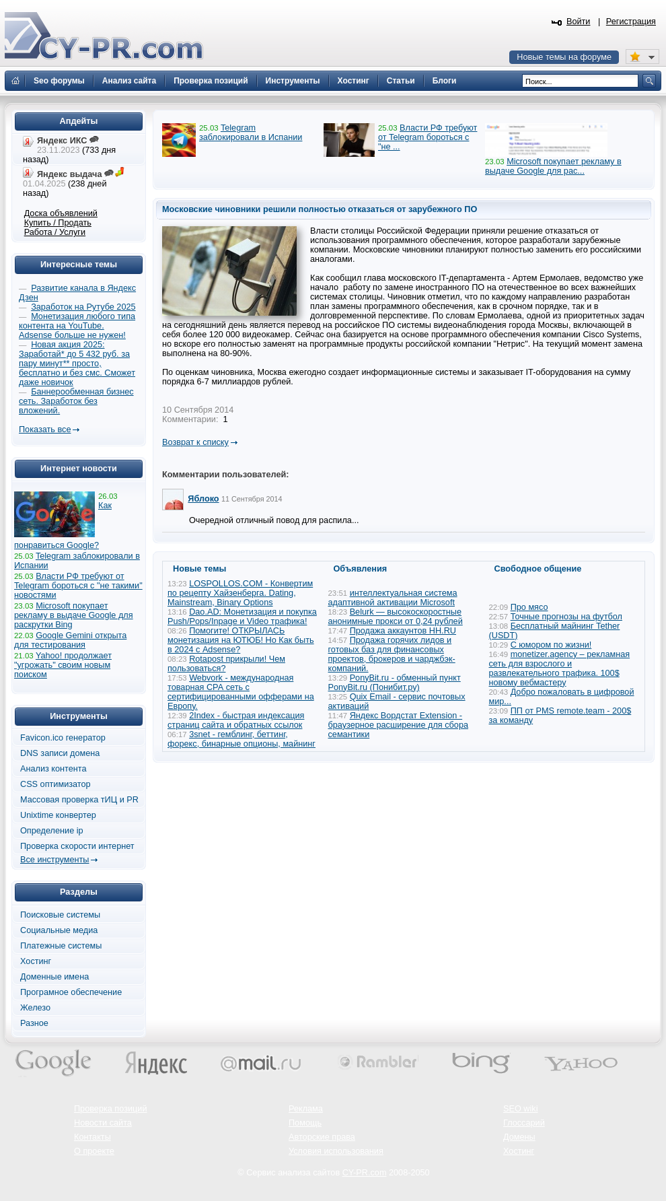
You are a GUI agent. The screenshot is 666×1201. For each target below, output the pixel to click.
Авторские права (322, 1137)
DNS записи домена (60, 753)
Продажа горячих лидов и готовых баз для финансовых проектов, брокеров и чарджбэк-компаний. (391, 654)
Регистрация (631, 21)
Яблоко (203, 499)
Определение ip (51, 830)
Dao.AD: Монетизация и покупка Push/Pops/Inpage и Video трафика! (242, 616)
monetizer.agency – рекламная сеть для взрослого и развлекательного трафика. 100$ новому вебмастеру (559, 668)
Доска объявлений (61, 213)
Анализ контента (53, 769)
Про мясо (529, 607)
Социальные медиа (59, 930)
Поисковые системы (60, 915)
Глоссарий (524, 1123)
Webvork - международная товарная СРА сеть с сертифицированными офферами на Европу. (241, 692)
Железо (35, 1008)
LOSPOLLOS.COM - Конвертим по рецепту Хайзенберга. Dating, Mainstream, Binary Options (240, 593)
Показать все (45, 429)
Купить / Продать (57, 223)
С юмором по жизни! (551, 645)
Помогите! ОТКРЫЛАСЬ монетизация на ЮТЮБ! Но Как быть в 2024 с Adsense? (241, 640)
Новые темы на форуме (564, 57)
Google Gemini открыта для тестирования (70, 640)
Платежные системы (61, 946)
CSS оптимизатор (55, 784)
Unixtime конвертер (58, 815)
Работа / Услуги (54, 232)
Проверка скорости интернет (77, 846)
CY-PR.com (364, 1172)
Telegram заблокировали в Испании (250, 132)
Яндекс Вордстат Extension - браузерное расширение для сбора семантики (398, 725)
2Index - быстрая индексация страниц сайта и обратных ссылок (236, 720)
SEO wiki (520, 1108)
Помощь (305, 1123)
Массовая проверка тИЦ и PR (79, 799)
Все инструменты (54, 859)
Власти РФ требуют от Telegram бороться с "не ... (427, 137)
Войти (578, 21)
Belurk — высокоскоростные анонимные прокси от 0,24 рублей (395, 616)
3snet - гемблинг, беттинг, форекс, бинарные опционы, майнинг (242, 739)
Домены (519, 1137)
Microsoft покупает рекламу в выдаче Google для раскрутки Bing (73, 615)
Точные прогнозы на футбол (566, 616)
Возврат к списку (195, 442)
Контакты (92, 1137)
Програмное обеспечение (71, 992)
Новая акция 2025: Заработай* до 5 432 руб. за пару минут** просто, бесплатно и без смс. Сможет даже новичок (77, 363)
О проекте (94, 1151)
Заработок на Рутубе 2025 (83, 307)
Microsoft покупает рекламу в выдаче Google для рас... (553, 166)
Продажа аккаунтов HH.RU (403, 631)
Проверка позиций (110, 1108)
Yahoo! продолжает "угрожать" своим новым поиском (63, 665)
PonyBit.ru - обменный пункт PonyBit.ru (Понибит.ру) (394, 682)
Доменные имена (54, 977)
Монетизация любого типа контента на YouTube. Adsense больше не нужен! (77, 326)
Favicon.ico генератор (63, 738)
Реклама (306, 1108)
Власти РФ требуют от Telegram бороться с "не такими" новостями (78, 586)
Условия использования (336, 1151)
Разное (34, 1023)
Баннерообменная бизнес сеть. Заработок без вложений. (76, 401)
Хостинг (35, 961)
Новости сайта (103, 1123)
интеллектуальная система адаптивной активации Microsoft (392, 597)
